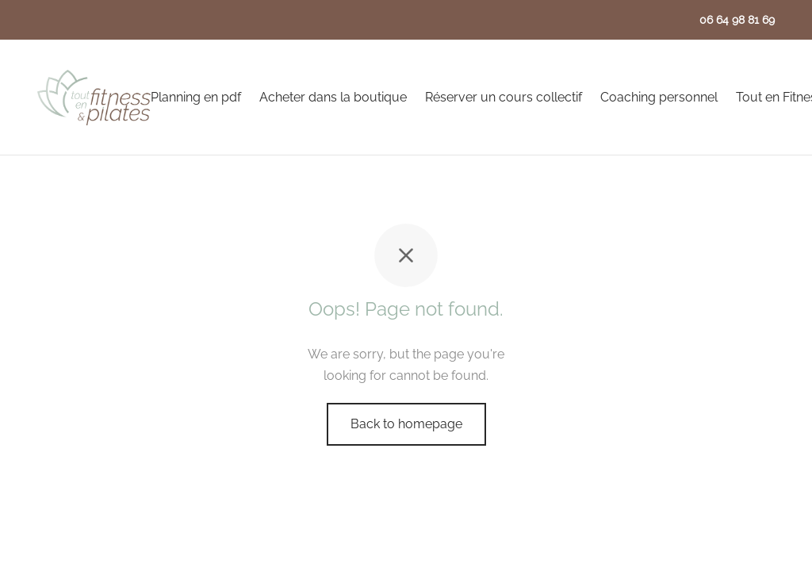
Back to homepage (406, 423)
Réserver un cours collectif (503, 97)
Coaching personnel (659, 97)
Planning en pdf (196, 97)
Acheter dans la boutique (333, 97)
